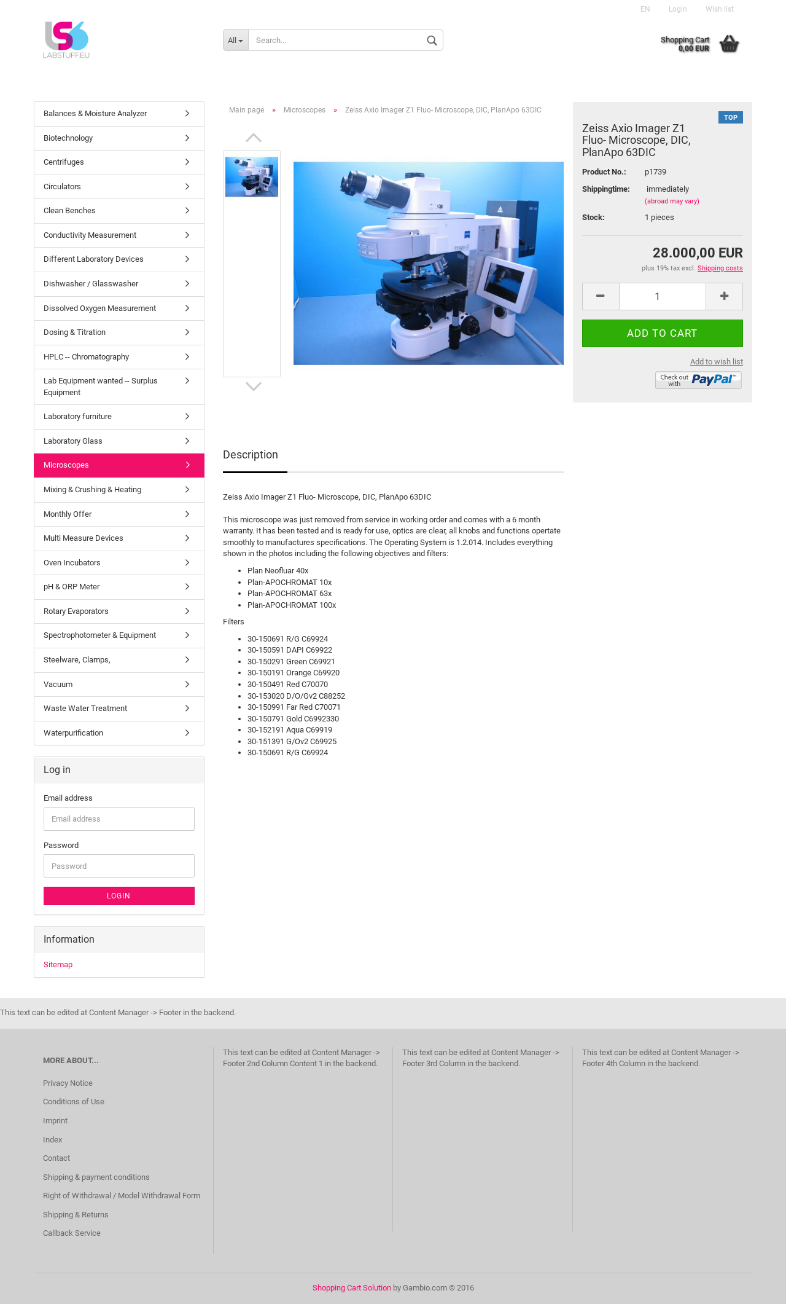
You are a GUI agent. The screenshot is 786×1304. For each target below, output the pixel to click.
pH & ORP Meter (71, 586)
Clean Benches (70, 210)
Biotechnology (68, 138)
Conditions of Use (73, 1101)
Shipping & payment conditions (96, 1177)
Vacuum (58, 684)
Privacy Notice (68, 1083)
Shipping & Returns (76, 1214)
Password (61, 845)
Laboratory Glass (73, 441)
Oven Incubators (72, 562)
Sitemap (58, 964)
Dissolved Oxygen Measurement (100, 308)
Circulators (62, 186)
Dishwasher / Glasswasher (91, 283)
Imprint (55, 1120)
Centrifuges (64, 162)
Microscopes (66, 464)
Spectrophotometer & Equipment (100, 635)
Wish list (720, 9)
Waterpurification (73, 732)
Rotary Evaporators (76, 611)
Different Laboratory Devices (94, 259)
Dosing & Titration (75, 332)
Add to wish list (716, 361)
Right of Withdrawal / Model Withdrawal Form (121, 1195)
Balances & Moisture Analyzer (95, 113)
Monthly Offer (67, 514)
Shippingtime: (604, 189)
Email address (68, 798)
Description (250, 454)
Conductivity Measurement (90, 235)
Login (678, 9)
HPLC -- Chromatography (86, 356)
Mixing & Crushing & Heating (92, 489)
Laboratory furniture (78, 416)
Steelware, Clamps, (77, 659)
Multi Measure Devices (83, 538)
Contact (56, 1158)
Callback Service (72, 1233)
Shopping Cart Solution (352, 1287)
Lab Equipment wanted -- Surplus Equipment (101, 386)
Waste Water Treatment (85, 708)
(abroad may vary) (672, 201)
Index (52, 1139)
